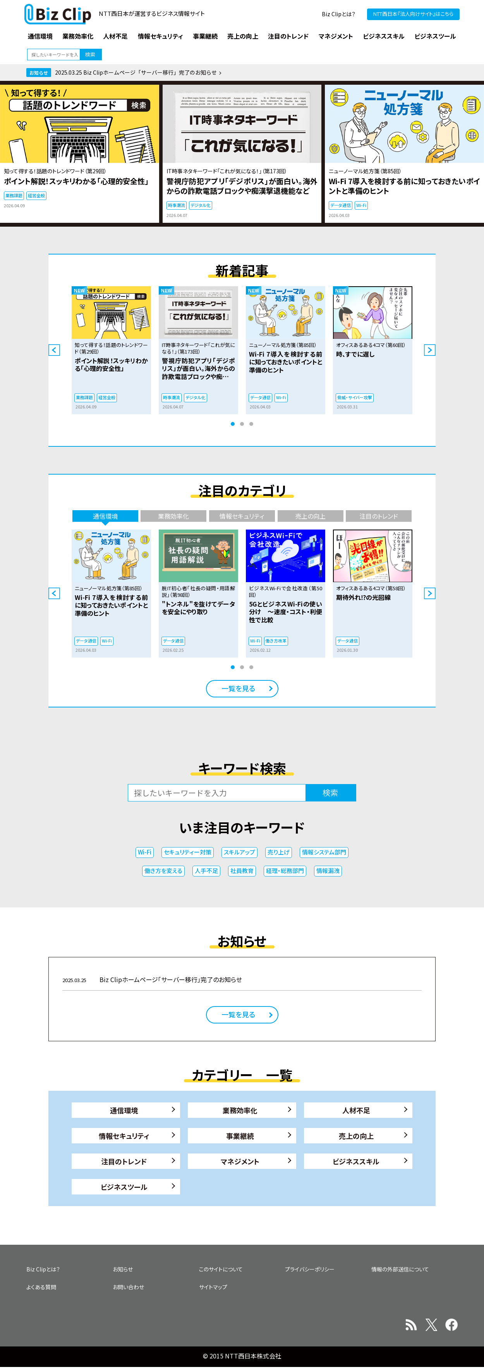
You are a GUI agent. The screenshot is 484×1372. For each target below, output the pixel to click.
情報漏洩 (328, 870)
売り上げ (279, 852)
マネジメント (240, 1161)
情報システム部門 (324, 852)
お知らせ (123, 1269)
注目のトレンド (124, 1161)
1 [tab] (233, 424)
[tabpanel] (111, 350)
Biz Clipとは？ (338, 14)
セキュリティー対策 (187, 852)
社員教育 (242, 870)
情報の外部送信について (400, 1269)
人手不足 (206, 870)
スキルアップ (239, 852)
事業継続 (240, 1136)
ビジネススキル (356, 1161)
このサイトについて (221, 1269)
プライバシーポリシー (310, 1269)
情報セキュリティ (124, 1136)
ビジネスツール (124, 1187)
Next (430, 350)
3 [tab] (251, 424)
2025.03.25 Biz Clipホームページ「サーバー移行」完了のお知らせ (136, 72)
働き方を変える (163, 870)
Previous (54, 350)
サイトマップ (213, 1287)
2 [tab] (242, 424)
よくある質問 (41, 1287)
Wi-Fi (144, 852)
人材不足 (356, 1110)
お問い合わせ (128, 1287)
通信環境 (124, 1110)
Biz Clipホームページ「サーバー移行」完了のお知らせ (152, 979)
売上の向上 (356, 1136)
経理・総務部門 (285, 870)
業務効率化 (240, 1110)
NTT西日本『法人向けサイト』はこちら (413, 13)
